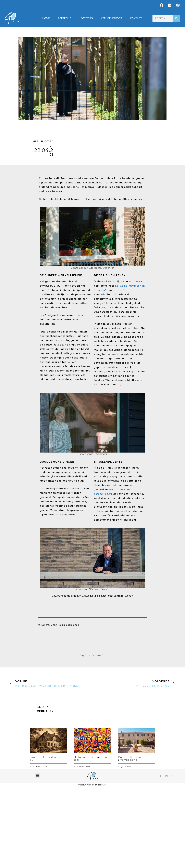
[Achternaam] (92, 678)
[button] (37, 849)
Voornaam (57, 665)
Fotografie (98, 728)
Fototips (87, 18)
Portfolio (65, 18)
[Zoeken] (176, 18)
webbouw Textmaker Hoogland (92, 858)
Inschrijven (93, 685)
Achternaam (58, 674)
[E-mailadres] (92, 660)
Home (46, 18)
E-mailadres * (58, 656)
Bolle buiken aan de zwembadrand (131, 832)
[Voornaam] (92, 669)
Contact (136, 18)
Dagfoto (85, 728)
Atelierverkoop (111, 18)
